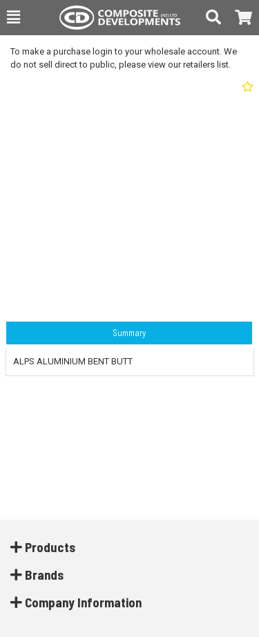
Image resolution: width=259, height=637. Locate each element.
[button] (13, 17)
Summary (129, 332)
